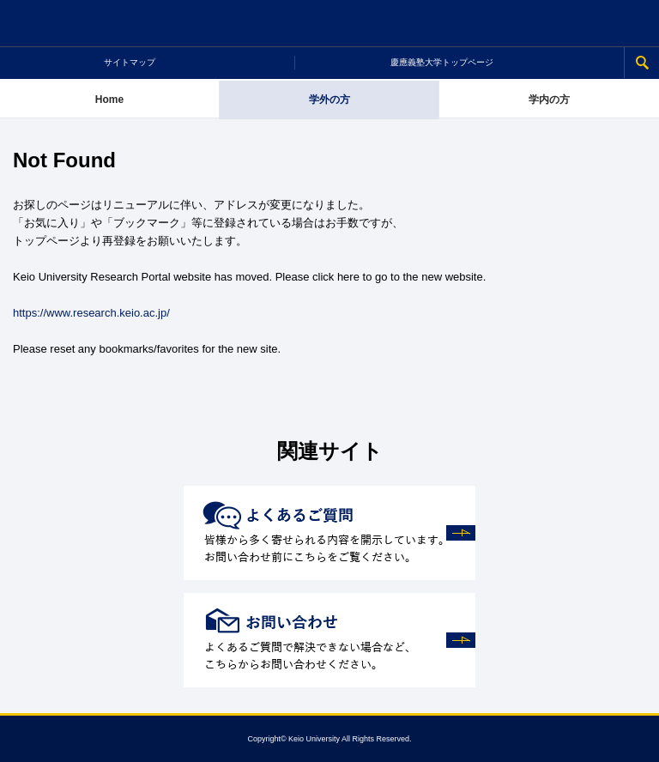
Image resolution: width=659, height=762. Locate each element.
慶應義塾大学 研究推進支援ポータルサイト (330, 23)
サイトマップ (129, 62)
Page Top (636, 739)
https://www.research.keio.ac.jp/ (91, 312)
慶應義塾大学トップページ (441, 62)
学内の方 (549, 100)
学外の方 (329, 100)
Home (109, 100)
